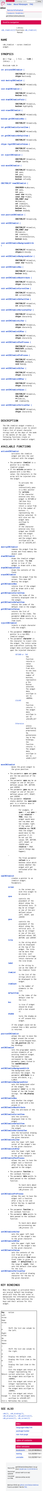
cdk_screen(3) (24, 1418)
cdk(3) (5, 1414)
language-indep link (24, 1427)
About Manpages (21, 4)
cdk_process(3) (9, 1418)
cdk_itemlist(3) (8, 30)
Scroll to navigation (11, 22)
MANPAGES (10, 1)
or (21, 654)
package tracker (22, 1431)
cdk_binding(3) (16, 1414)
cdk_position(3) (25, 1416)
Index (9, 4)
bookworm (11, 13)
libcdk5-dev (19, 13)
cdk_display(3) (9, 1416)
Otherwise (19, 724)
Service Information (15, 10)
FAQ (31, 4)
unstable (19, 1457)
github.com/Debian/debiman (29, 1485)
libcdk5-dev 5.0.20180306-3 (28, 1469)
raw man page (22, 1434)
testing (19, 1454)
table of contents (24, 1440)
